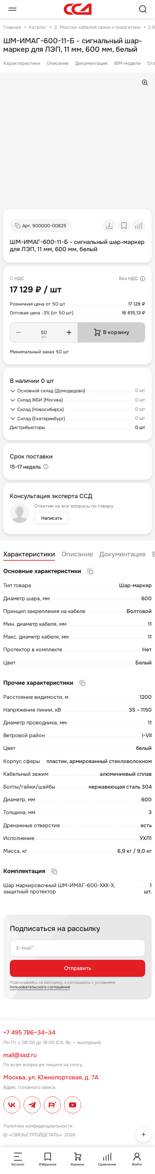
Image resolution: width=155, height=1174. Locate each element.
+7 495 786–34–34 (29, 1032)
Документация (91, 63)
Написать (51, 518)
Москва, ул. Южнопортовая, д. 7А (50, 1077)
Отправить (77, 968)
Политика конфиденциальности (37, 1126)
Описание (58, 63)
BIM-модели (127, 63)
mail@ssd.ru (20, 1055)
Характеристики (21, 63)
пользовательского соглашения (40, 987)
